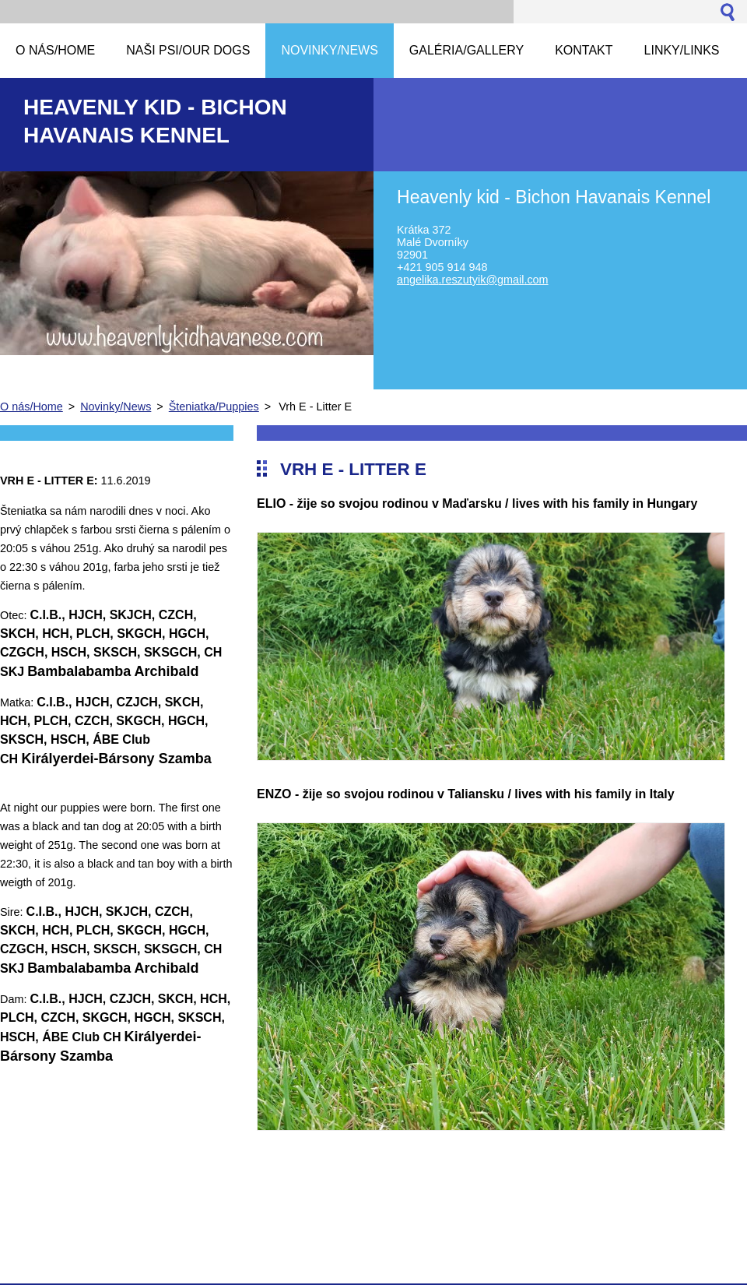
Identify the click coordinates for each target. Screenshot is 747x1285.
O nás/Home (31, 406)
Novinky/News (115, 406)
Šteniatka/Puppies (214, 406)
